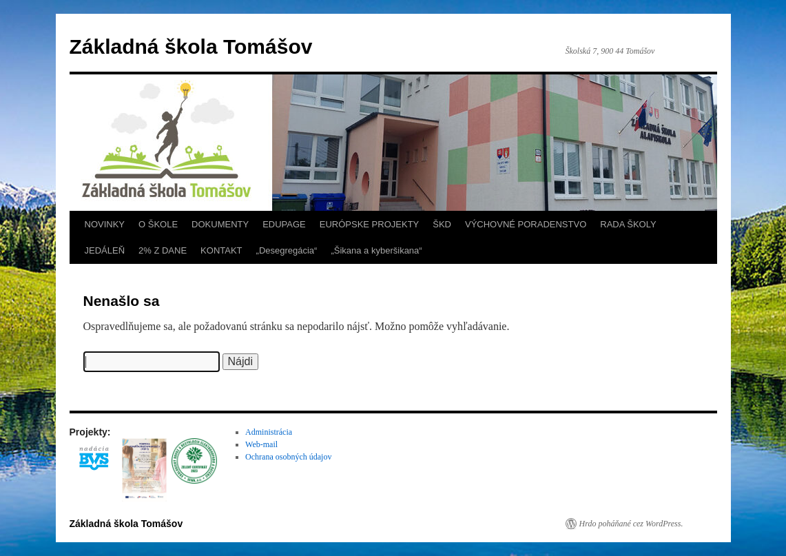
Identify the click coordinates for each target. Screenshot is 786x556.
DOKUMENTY (220, 224)
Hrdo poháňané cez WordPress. (631, 523)
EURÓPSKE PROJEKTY (369, 224)
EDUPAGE (284, 224)
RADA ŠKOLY (628, 224)
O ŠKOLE (158, 224)
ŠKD (442, 224)
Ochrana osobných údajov (288, 457)
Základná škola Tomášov (191, 46)
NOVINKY (105, 224)
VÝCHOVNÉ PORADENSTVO (525, 224)
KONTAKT (221, 250)
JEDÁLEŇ (105, 250)
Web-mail (261, 444)
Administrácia (268, 432)
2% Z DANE (162, 250)
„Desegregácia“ (287, 250)
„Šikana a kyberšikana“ (376, 250)
